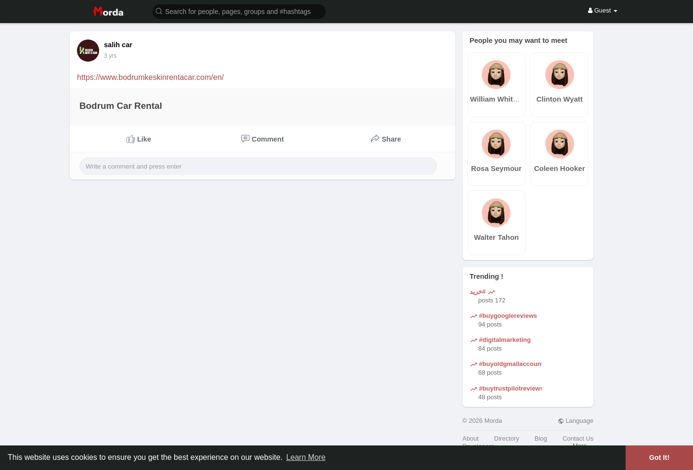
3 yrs (110, 55)
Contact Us (578, 438)
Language (575, 421)
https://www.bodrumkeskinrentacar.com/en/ (150, 77)
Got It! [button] (659, 457)
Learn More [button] (306, 457)
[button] (239, 11)
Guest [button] (602, 10)
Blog (541, 438)
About (470, 438)
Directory (506, 438)
